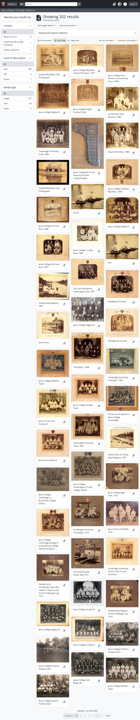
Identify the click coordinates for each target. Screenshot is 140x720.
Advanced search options (53, 33)
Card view (60, 40)
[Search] (51, 4)
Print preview (44, 40)
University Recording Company (17, 43)
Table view (73, 40)
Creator (8, 25)
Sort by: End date (106, 40)
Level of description (15, 58)
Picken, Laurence (17, 50)
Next (108, 715)
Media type (10, 87)
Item (17, 70)
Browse (11, 4)
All (5, 31)
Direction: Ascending (127, 40)
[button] (114, 4)
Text (17, 104)
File (17, 75)
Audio (17, 109)
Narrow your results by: (17, 17)
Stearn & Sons (17, 37)
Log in (132, 4)
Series (17, 80)
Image (17, 99)
